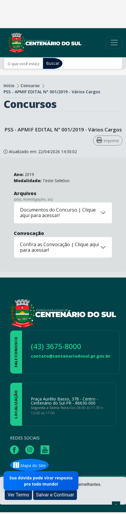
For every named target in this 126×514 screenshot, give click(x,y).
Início (9, 85)
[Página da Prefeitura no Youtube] (46, 449)
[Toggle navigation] (114, 42)
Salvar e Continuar (55, 495)
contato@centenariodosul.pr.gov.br (70, 356)
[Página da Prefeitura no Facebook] (16, 449)
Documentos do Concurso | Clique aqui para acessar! (58, 213)
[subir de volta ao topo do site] (116, 505)
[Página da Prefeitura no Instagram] (31, 449)
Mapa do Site (29, 465)
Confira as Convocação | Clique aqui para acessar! (59, 247)
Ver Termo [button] (18, 495)
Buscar (52, 63)
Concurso (30, 85)
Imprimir (107, 140)
